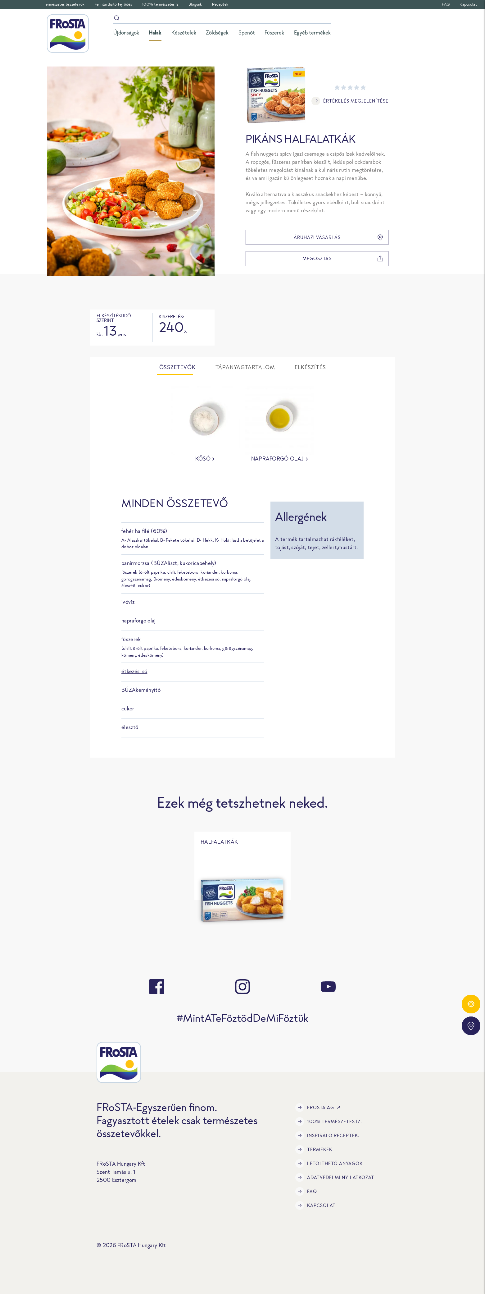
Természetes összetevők (64, 4)
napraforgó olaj (138, 620)
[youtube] (328, 986)
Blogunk (195, 4)
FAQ (446, 4)
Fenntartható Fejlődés (113, 4)
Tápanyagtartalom (245, 367)
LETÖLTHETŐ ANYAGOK (329, 1163)
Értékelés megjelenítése (349, 101)
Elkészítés (310, 367)
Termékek (313, 1149)
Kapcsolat (468, 4)
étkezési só (134, 671)
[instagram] (242, 986)
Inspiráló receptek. (327, 1135)
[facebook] (156, 986)
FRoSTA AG (319, 1107)
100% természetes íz (160, 4)
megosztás (342, 258)
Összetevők (177, 367)
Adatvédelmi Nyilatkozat (334, 1177)
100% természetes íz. (328, 1121)
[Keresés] (222, 19)
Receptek (220, 4)
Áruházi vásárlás (338, 237)
